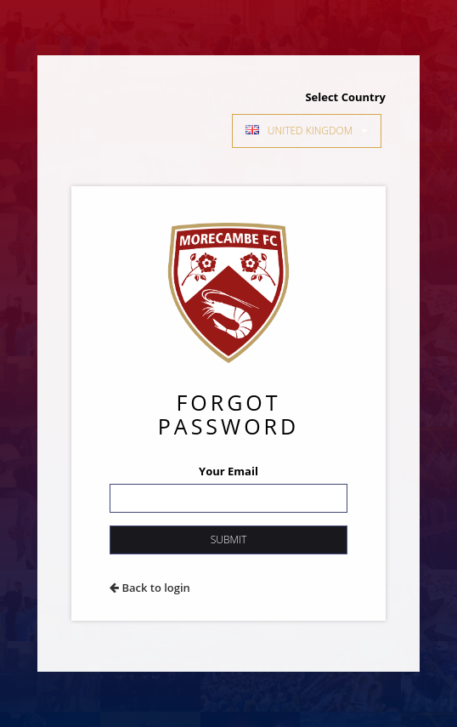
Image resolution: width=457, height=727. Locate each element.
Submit (228, 539)
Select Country (345, 97)
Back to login (150, 587)
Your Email (228, 471)
